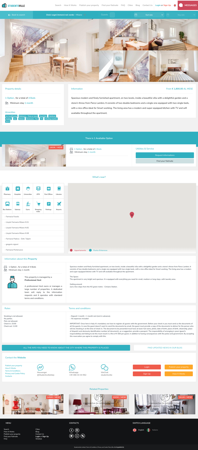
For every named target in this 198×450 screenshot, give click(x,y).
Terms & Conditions (12, 371)
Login (146, 367)
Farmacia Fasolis (12, 216)
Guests (104, 14)
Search (58, 5)
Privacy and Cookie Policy (15, 373)
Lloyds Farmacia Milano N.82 (17, 228)
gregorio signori (11, 244)
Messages (188, 5)
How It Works (70, 5)
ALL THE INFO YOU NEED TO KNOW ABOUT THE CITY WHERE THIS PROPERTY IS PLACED (66, 347)
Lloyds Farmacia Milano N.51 (17, 222)
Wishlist (38, 439)
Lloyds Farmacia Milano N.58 (17, 233)
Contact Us (148, 5)
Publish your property (89, 5)
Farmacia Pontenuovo (14, 250)
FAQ (123, 5)
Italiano (152, 430)
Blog (138, 5)
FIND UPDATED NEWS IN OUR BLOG (165, 347)
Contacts (8, 376)
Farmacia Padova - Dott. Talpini (18, 239)
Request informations (165, 155)
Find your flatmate (110, 5)
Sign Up (146, 373)
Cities (130, 5)
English (138, 430)
